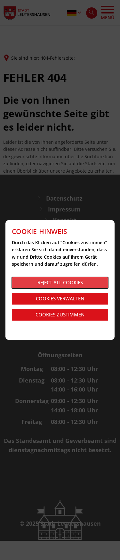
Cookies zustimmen (60, 314)
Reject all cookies (60, 282)
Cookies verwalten (60, 298)
